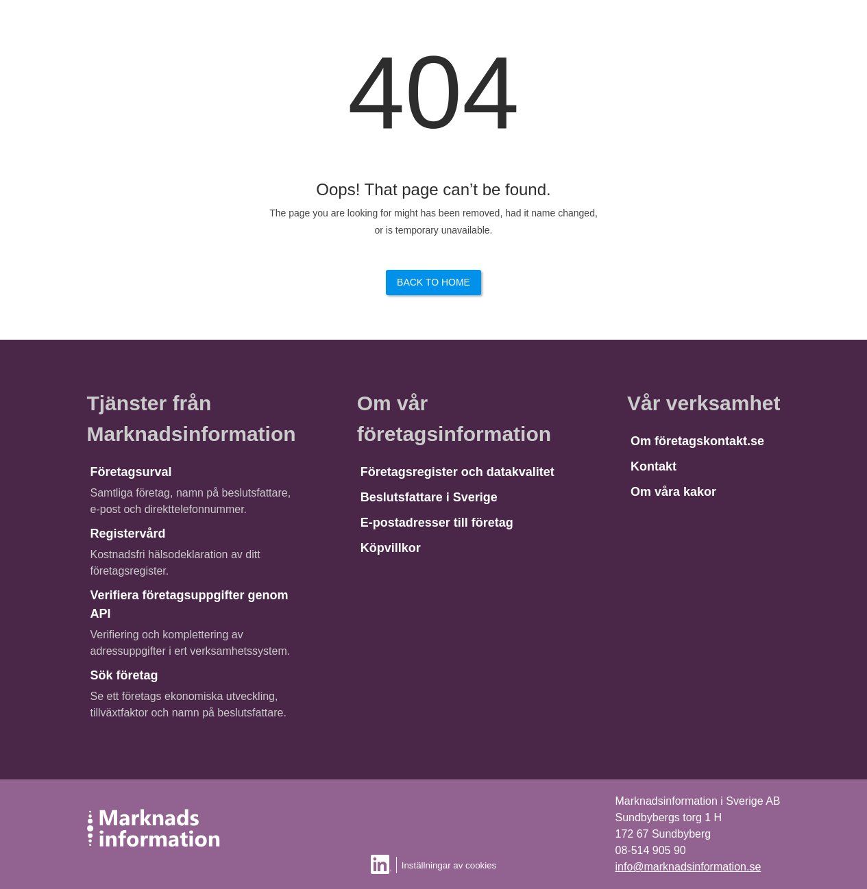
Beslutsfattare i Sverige (429, 497)
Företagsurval (131, 472)
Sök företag (124, 675)
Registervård (128, 533)
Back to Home (433, 282)
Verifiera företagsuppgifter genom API (189, 604)
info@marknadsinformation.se (688, 867)
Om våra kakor (673, 492)
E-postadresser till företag (437, 522)
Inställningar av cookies (449, 865)
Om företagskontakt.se (697, 441)
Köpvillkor (391, 548)
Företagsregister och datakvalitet (457, 472)
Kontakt (653, 466)
